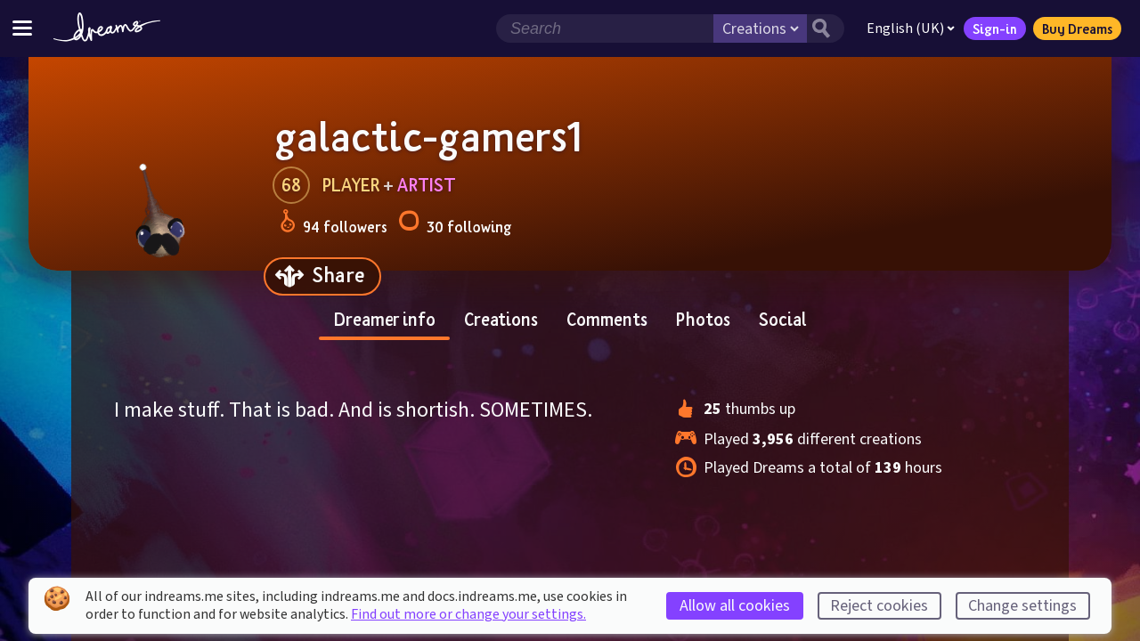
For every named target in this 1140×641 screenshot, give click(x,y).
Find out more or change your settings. (468, 614)
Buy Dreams (1077, 28)
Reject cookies (879, 606)
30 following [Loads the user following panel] (454, 224)
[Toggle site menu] (22, 28)
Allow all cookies (735, 606)
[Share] (322, 276)
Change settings (1022, 606)
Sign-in (995, 28)
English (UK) (911, 28)
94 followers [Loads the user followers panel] (333, 224)
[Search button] (825, 28)
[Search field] (604, 28)
